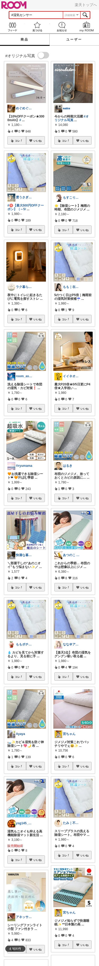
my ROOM (86, 26)
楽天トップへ (86, 5)
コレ (19, 140)
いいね (37, 140)
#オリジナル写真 (71, 118)
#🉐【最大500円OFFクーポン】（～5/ (25, 207)
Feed (12, 26)
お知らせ (62, 26)
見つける (37, 26)
